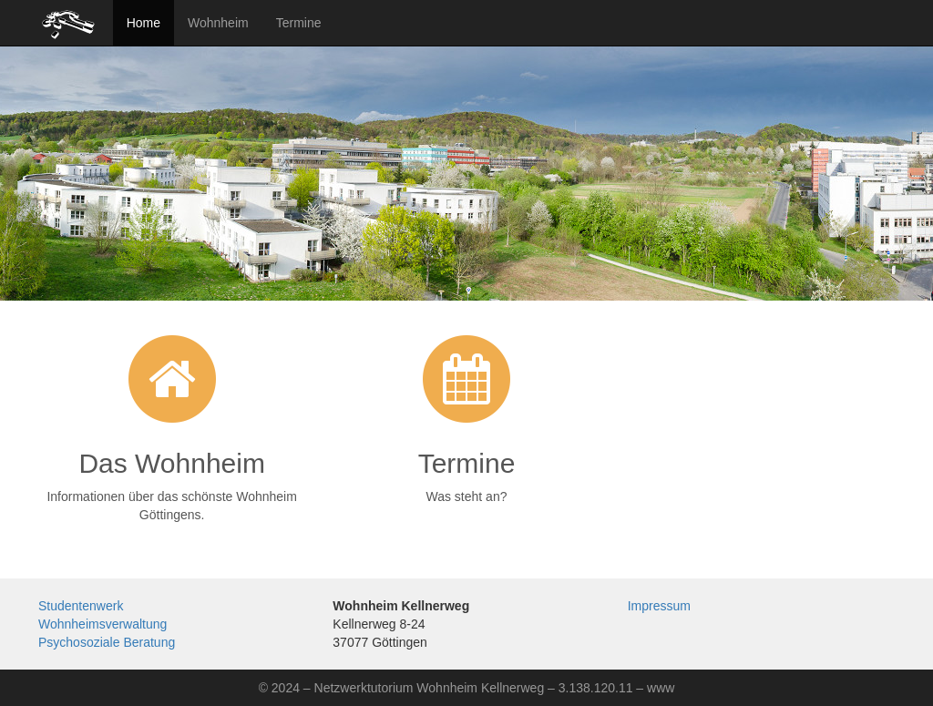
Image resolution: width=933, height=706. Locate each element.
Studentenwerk (80, 606)
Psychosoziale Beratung (106, 642)
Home (143, 22)
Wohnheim (218, 22)
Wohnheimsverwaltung (102, 624)
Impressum (659, 606)
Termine (299, 22)
